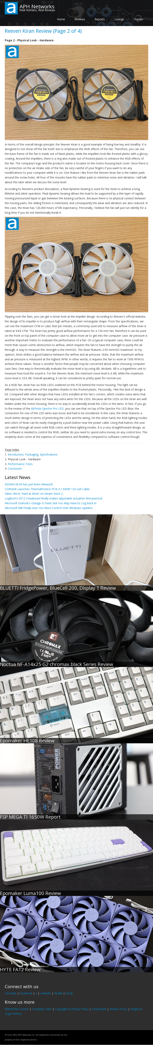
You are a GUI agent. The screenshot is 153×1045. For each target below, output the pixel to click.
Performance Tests (20, 464)
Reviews (80, 19)
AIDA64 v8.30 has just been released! (29, 484)
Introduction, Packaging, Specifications (33, 454)
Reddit (58, 993)
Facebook (26, 993)
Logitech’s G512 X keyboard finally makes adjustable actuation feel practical (53, 498)
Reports (100, 19)
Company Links (42, 1009)
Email (69, 993)
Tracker (138, 19)
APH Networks (37, 6)
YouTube (10, 993)
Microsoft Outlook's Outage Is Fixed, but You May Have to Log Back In (50, 503)
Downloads (99, 1009)
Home (61, 19)
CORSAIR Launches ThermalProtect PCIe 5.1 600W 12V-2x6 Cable (47, 489)
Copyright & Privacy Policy (71, 1009)
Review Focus (118, 1009)
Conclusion (15, 468)
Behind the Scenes (17, 1009)
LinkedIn (45, 993)
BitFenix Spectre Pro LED (47, 408)
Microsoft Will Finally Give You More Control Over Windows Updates (49, 508)
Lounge (119, 19)
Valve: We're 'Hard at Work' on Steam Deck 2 (34, 493)
